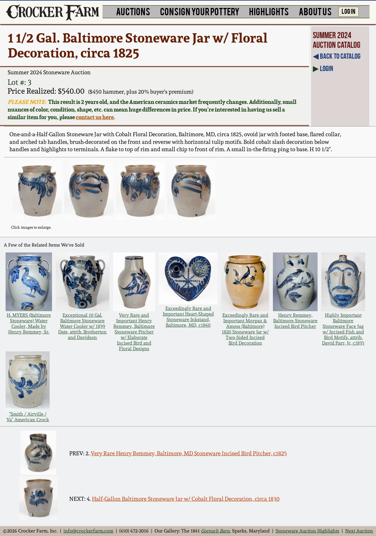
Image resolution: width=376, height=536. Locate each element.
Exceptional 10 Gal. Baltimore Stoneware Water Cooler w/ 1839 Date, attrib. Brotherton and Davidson (82, 326)
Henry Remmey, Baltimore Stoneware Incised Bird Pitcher (295, 320)
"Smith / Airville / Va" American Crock (27, 416)
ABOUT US (315, 11)
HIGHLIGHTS (269, 11)
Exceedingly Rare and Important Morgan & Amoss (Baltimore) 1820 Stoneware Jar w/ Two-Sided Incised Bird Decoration (245, 329)
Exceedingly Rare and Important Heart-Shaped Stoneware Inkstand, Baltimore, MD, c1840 (188, 317)
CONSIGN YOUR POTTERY (199, 11)
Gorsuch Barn (215, 531)
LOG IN (348, 11)
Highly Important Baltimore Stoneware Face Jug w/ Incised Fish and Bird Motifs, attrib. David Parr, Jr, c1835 (343, 329)
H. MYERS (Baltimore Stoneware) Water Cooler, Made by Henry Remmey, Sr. (29, 323)
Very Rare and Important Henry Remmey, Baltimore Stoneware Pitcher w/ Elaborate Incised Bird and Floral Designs (134, 331)
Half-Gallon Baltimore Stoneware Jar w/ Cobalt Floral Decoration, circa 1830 (186, 498)
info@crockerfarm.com (88, 531)
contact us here (95, 117)
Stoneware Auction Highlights (307, 531)
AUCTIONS (133, 11)
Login (326, 68)
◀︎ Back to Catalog (336, 56)
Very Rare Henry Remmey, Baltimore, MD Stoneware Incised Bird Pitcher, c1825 (189, 453)
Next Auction (359, 531)
